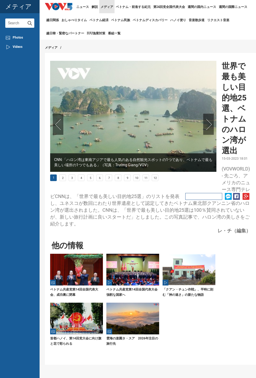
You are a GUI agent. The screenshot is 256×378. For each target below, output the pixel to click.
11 (146, 178)
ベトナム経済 (98, 20)
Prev (58, 124)
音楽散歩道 (197, 20)
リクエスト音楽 (218, 20)
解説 (95, 6)
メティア (18, 6)
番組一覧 (114, 33)
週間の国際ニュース (233, 6)
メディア (107, 6)
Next (208, 124)
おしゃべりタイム (74, 20)
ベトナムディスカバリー (150, 20)
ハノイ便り (178, 20)
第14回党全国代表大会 (169, 6)
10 (136, 178)
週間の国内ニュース (202, 6)
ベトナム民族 (120, 20)
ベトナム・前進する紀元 (133, 6)
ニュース (82, 6)
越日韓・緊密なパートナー (65, 33)
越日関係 (52, 20)
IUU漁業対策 (96, 33)
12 (155, 178)
